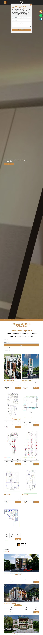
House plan (8, 333)
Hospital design (33, 333)
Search (21, 345)
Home (5, 319)
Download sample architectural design (25, 336)
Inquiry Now (9, 163)
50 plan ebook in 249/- (16, 333)
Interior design (13, 336)
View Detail (18, 387)
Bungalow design (25, 333)
